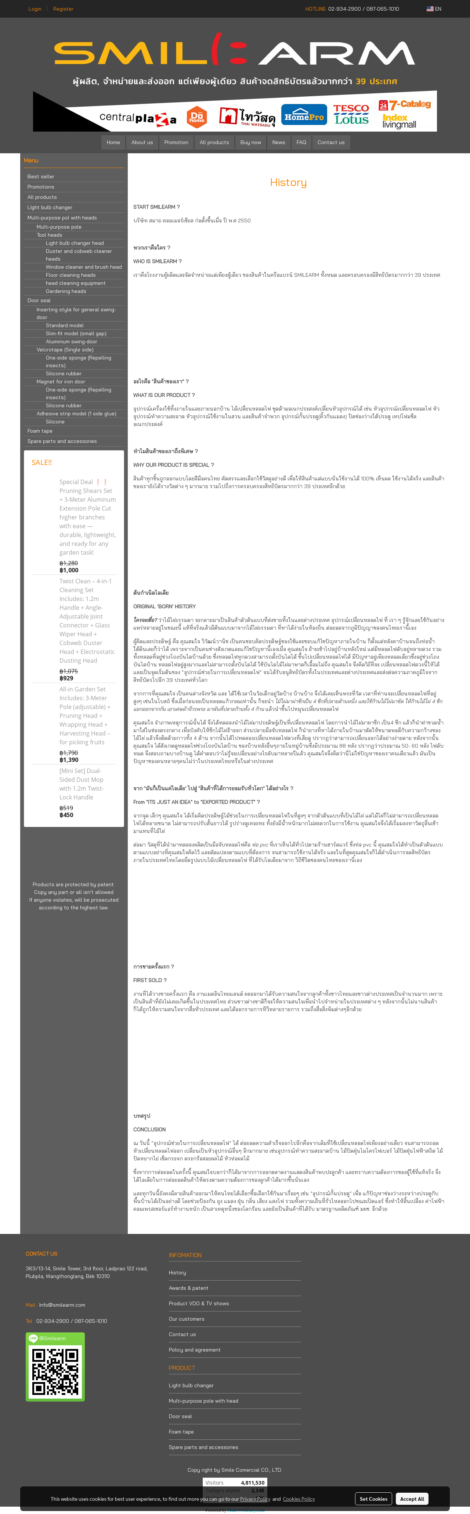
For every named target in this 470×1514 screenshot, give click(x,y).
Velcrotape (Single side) (65, 349)
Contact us (331, 142)
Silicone (55, 421)
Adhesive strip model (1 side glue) (76, 413)
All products (214, 142)
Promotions (41, 186)
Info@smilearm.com (62, 1305)
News (278, 142)
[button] (361, 143)
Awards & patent (189, 1288)
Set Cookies (373, 1498)
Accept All (412, 1498)
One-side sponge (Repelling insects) (78, 361)
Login (35, 9)
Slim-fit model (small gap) (76, 333)
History (177, 1272)
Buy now (251, 142)
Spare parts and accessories (62, 441)
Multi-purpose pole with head (203, 1400)
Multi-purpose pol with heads (62, 217)
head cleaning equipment (76, 283)
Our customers (187, 1319)
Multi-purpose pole (59, 226)
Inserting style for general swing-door (76, 313)
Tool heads (49, 235)
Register (63, 9)
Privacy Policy (255, 1498)
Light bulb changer (191, 1385)
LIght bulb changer (50, 207)
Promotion (176, 142)
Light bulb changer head (75, 243)
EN (434, 9)
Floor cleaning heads (71, 275)
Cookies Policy (299, 1498)
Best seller (41, 176)
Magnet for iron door (61, 381)
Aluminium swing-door (71, 341)
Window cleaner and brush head (84, 267)
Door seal (39, 300)
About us (142, 142)
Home (113, 142)
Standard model (65, 325)
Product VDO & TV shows (199, 1303)
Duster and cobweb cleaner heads (79, 255)
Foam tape (40, 430)
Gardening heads (66, 291)
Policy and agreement (195, 1349)
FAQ (301, 142)
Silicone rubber (64, 373)
